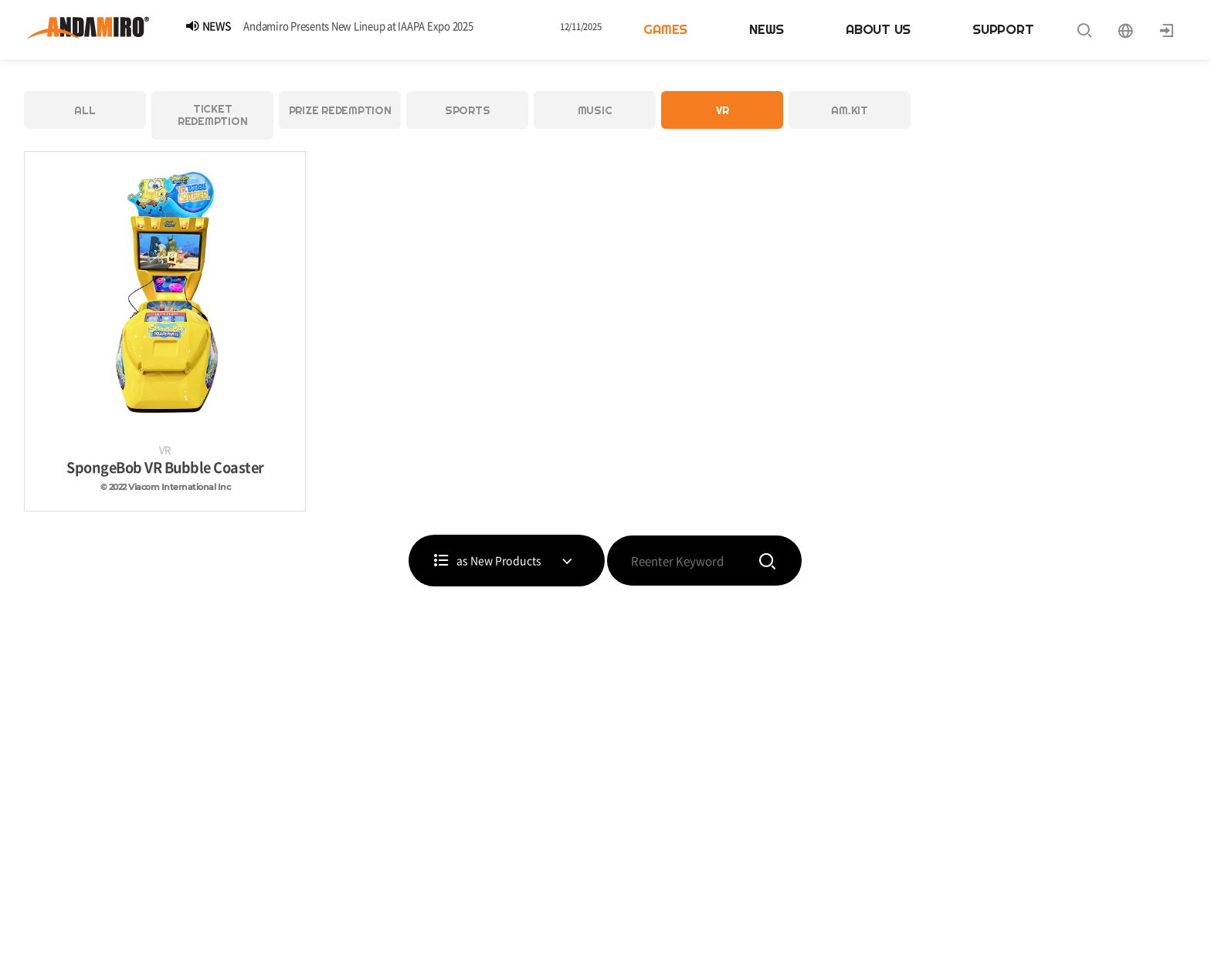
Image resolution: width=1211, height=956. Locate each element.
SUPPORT (1002, 29)
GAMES (665, 29)
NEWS (766, 29)
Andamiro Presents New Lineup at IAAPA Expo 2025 (358, 26)
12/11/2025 (581, 26)
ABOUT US (878, 29)
